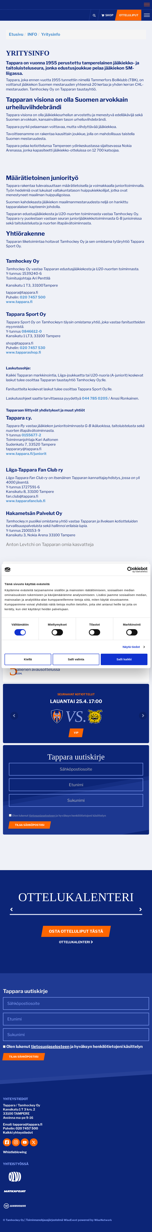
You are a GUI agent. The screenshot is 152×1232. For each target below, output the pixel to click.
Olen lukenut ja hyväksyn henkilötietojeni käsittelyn (57, 815)
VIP (76, 732)
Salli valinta (76, 659)
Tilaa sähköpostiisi (29, 824)
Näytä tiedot (131, 646)
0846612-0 (32, 331)
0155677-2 (31, 435)
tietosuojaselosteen (42, 815)
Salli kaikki (124, 659)
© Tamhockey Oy (13, 1220)
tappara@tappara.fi (27, 1124)
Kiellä (28, 659)
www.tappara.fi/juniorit (26, 454)
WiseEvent (70, 1220)
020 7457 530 (32, 348)
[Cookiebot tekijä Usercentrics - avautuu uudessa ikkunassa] (130, 570)
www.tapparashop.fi (23, 352)
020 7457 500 (33, 297)
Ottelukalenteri (76, 942)
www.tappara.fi (19, 302)
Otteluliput (128, 15)
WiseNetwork (103, 1220)
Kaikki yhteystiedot (18, 1132)
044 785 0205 (95, 398)
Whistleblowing (15, 1152)
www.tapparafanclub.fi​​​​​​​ (25, 501)
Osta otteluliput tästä (76, 931)
